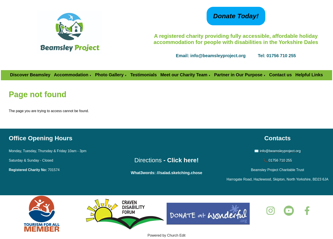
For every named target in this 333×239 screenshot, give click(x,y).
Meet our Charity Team (183, 74)
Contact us (280, 74)
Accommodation (71, 74)
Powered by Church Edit (166, 235)
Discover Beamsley (30, 74)
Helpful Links (309, 74)
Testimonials (143, 74)
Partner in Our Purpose (238, 74)
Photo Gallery (109, 74)
